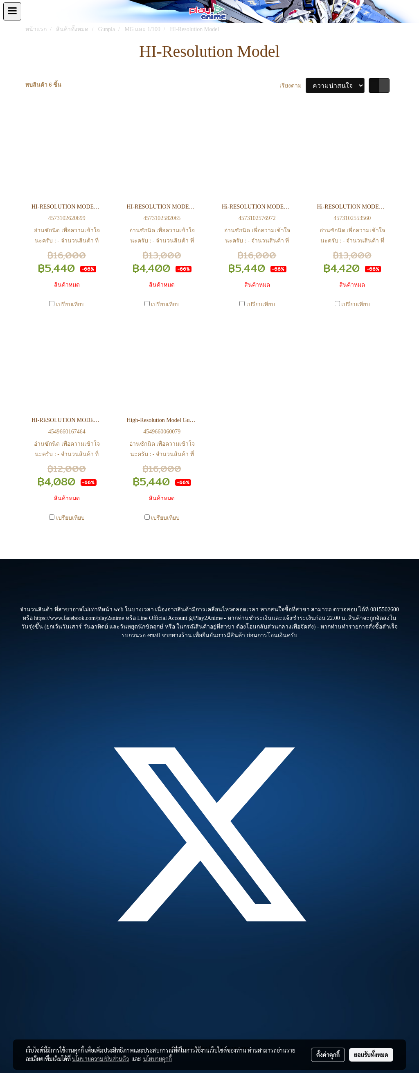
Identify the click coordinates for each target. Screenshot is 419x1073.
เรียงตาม (292, 86)
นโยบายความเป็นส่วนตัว (100, 1058)
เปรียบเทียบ (70, 304)
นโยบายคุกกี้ (157, 1058)
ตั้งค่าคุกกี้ (328, 1054)
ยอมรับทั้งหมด (371, 1054)
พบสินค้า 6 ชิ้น (43, 85)
